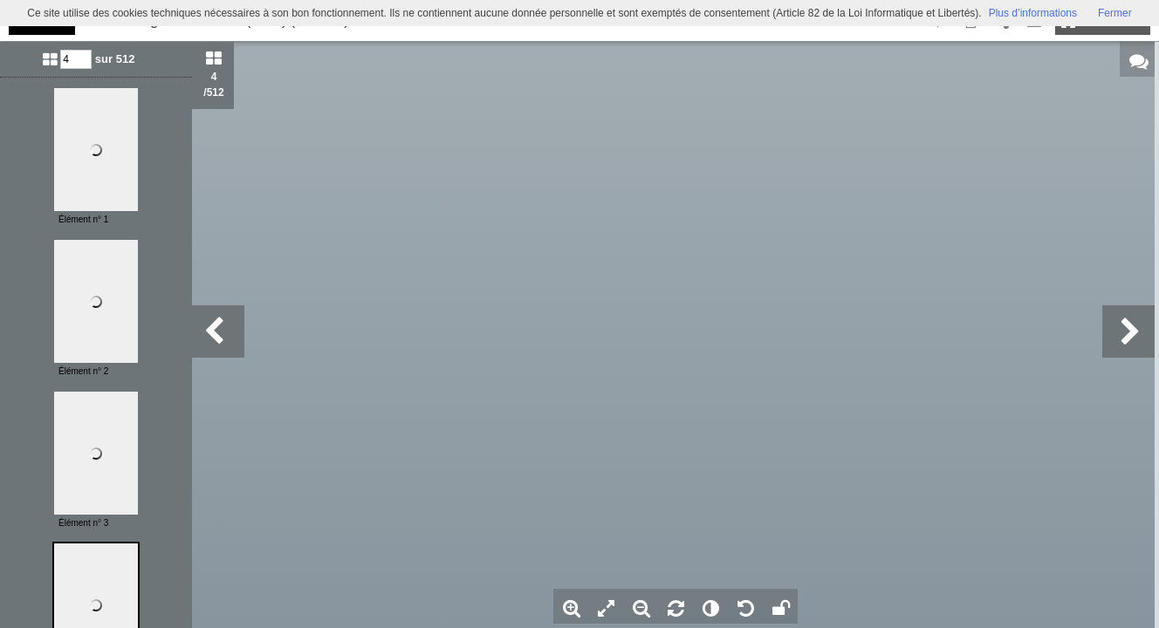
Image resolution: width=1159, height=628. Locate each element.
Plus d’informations (1033, 13)
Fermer (1115, 13)
